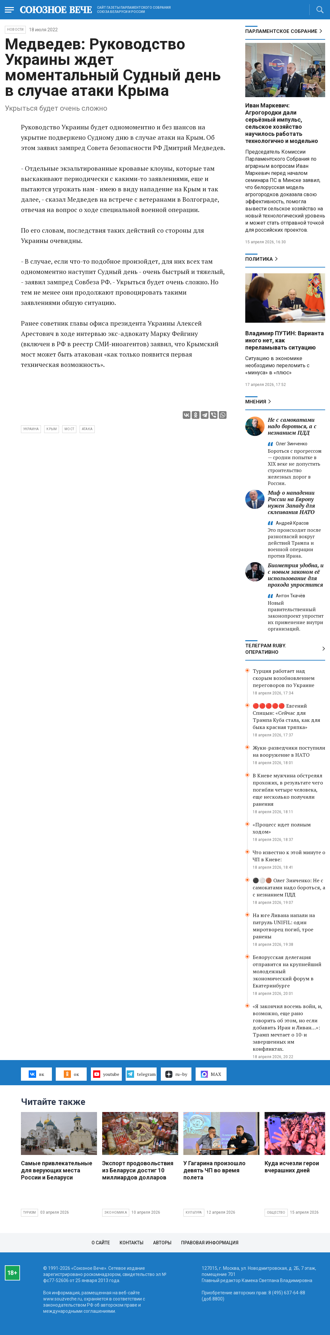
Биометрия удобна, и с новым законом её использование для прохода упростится (296, 574)
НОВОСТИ (15, 29)
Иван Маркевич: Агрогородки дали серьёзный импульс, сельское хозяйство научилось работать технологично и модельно (281, 123)
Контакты (131, 1242)
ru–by (176, 1074)
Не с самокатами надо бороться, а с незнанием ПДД (292, 426)
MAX (211, 1074)
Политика (259, 259)
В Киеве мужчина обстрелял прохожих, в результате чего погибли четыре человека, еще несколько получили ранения (288, 789)
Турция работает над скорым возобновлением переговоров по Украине (284, 678)
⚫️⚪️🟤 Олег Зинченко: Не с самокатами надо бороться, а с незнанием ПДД (289, 887)
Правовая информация (209, 1242)
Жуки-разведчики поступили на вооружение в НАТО (289, 751)
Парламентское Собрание (281, 31)
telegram (141, 1073)
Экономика (115, 1212)
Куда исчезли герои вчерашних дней (292, 1167)
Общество (276, 1212)
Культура (194, 1212)
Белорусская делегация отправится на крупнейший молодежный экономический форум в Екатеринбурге (287, 971)
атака (87, 429)
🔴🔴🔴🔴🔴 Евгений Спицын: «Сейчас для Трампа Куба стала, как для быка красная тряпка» (286, 716)
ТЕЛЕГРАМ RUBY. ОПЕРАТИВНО (265, 649)
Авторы (162, 1242)
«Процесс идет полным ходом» (282, 828)
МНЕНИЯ (255, 402)
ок (71, 1073)
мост (69, 429)
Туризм (29, 1212)
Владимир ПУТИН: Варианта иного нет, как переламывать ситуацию (284, 340)
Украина (31, 429)
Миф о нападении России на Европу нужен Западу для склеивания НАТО (291, 502)
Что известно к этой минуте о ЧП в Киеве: (289, 856)
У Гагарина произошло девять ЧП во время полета (214, 1170)
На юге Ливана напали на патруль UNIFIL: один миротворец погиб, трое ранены (284, 926)
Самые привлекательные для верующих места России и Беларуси (56, 1170)
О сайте (101, 1242)
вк (36, 1073)
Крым (51, 429)
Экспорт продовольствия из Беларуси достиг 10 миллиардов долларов (137, 1170)
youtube (106, 1073)
